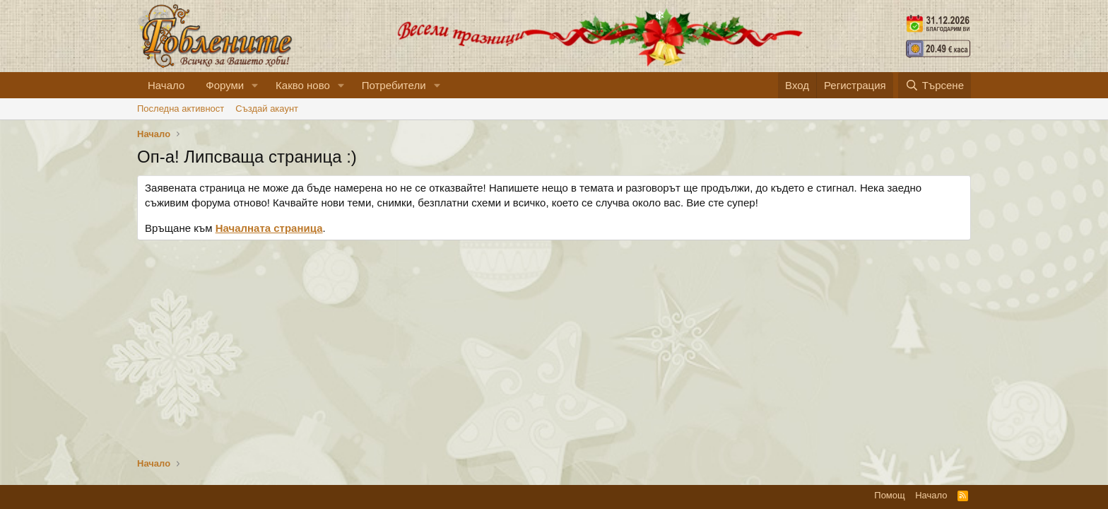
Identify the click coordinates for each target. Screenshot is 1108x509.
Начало (166, 85)
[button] (255, 85)
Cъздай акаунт (266, 108)
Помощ (889, 495)
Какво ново (303, 85)
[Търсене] (934, 85)
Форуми (225, 85)
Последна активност (180, 108)
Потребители (394, 85)
